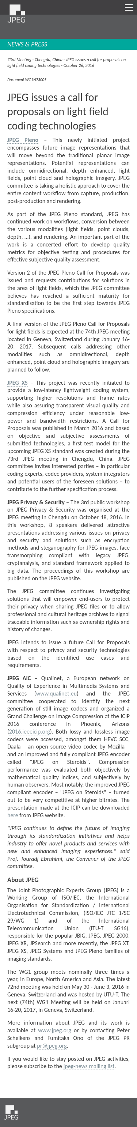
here (12, 815)
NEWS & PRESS (27, 44)
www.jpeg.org (54, 1030)
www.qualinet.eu (56, 693)
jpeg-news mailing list (88, 1066)
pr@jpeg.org (51, 1045)
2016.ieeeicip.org (29, 731)
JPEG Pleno (22, 139)
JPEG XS (17, 382)
